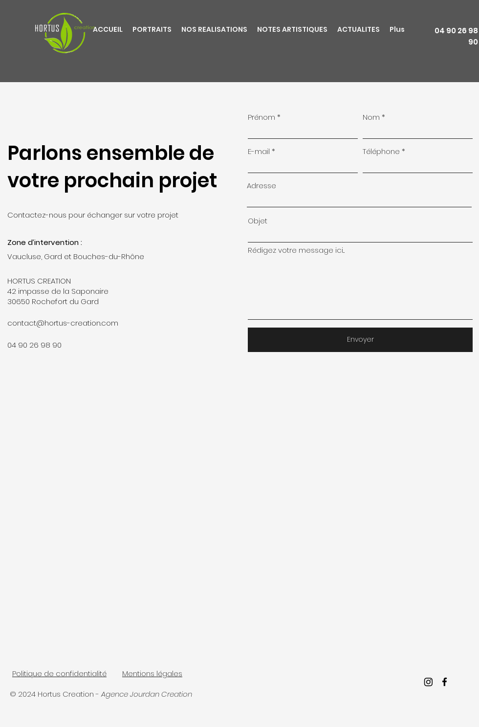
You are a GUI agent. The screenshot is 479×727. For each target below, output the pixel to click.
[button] (152, 29)
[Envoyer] (360, 340)
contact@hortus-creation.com (62, 323)
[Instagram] (428, 681)
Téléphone (381, 151)
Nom (371, 117)
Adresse (261, 185)
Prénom (261, 117)
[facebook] (444, 681)
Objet (257, 220)
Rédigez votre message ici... (296, 250)
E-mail (259, 151)
